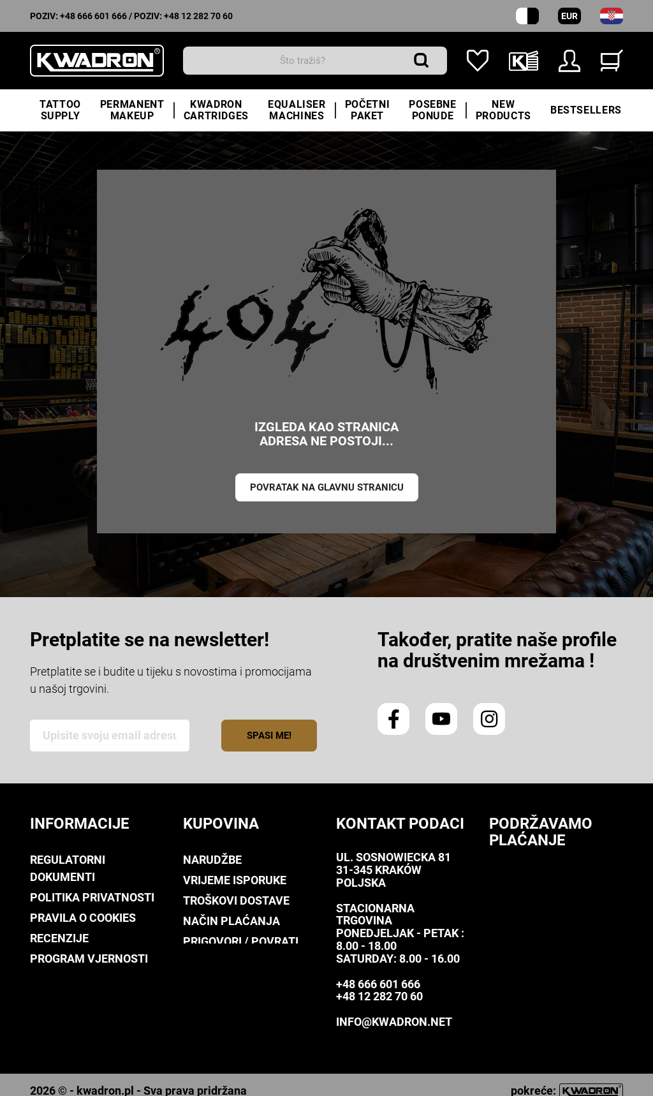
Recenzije (59, 938)
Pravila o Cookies (83, 917)
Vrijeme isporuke (234, 880)
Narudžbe (212, 859)
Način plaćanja (231, 921)
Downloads (64, 979)
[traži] (315, 61)
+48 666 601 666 (93, 16)
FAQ (193, 961)
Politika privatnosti (92, 897)
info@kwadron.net (394, 1021)
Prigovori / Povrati (240, 941)
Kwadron (57, 999)
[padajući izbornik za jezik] (611, 16)
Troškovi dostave (236, 900)
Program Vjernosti (89, 958)
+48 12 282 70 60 (198, 16)
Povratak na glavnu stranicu (327, 487)
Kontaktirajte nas (87, 1019)
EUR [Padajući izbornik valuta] (569, 16)
